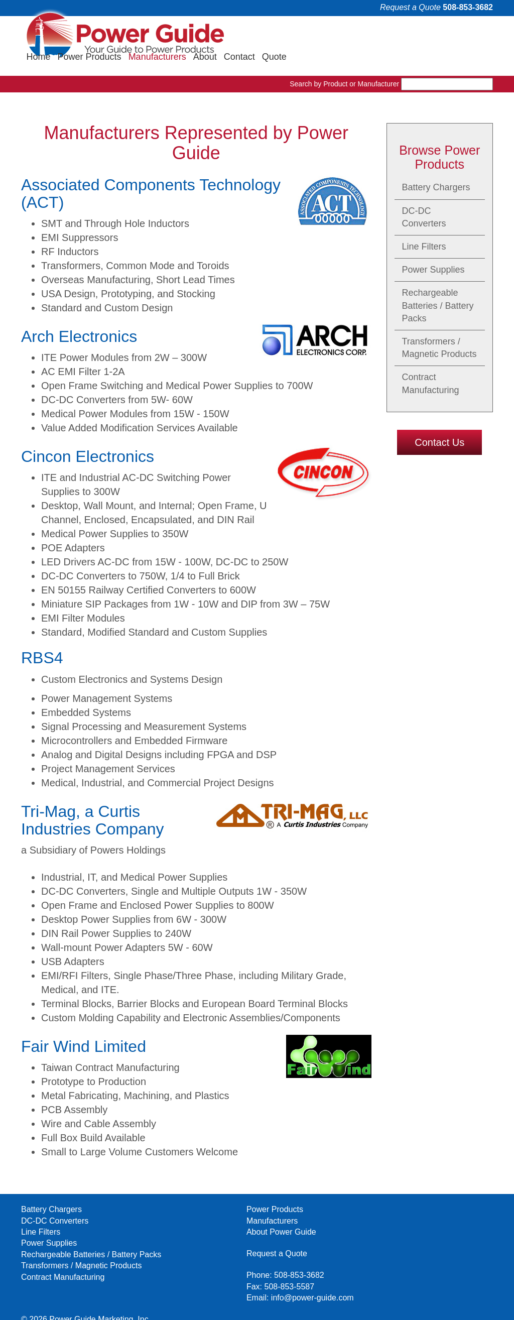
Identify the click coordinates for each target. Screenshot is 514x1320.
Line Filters (424, 224)
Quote (477, 34)
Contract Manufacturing (430, 360)
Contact (442, 34)
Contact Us (439, 419)
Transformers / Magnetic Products (439, 325)
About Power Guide (178, 1209)
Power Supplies (433, 247)
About (408, 34)
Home (241, 34)
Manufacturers (360, 34)
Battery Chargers (436, 165)
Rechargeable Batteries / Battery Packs (438, 282)
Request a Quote (410, 7)
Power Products (292, 34)
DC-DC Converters (424, 194)
